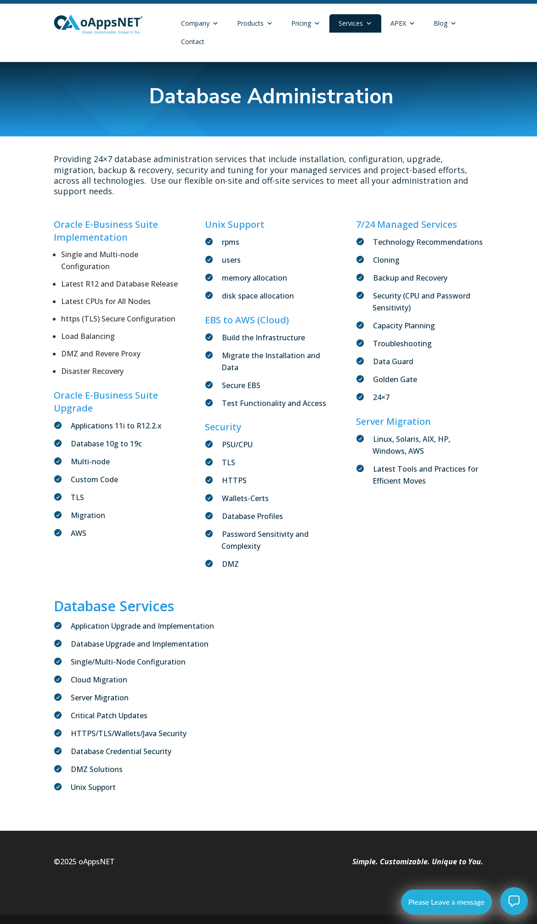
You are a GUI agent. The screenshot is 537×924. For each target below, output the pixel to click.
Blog (445, 23)
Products (255, 23)
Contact (192, 41)
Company (200, 23)
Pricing (305, 23)
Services (355, 23)
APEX (402, 23)
